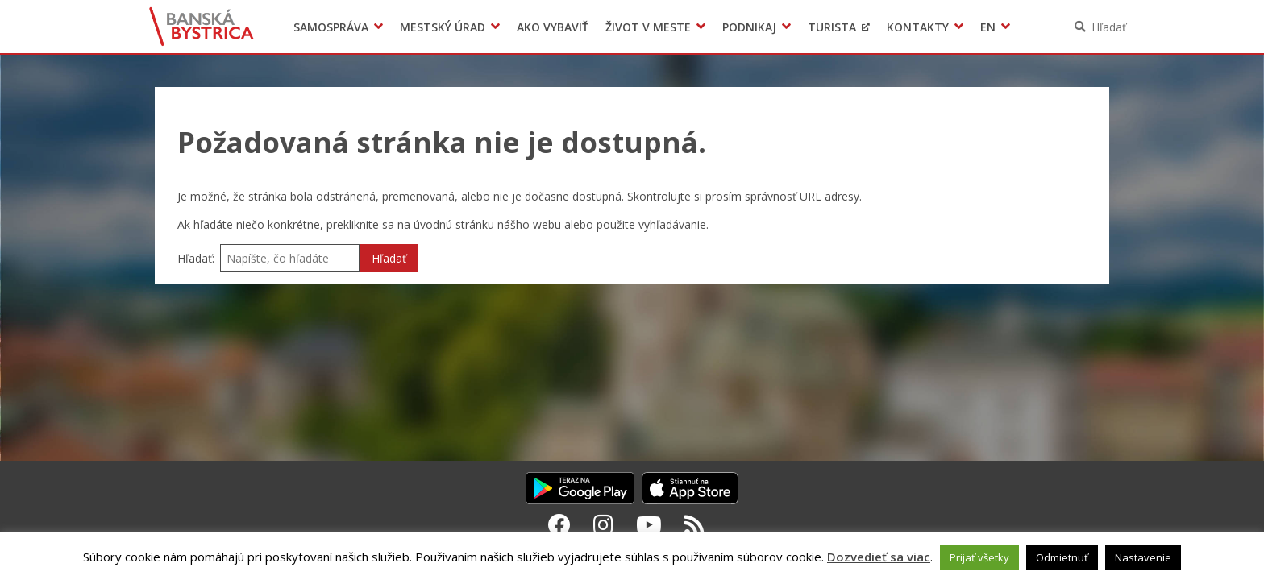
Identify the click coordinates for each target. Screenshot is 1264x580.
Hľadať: (195, 258)
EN (988, 27)
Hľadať (1108, 27)
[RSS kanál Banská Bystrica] (694, 524)
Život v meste (648, 27)
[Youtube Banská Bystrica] (649, 524)
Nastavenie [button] (1143, 557)
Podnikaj (749, 27)
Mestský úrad (442, 27)
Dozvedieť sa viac (878, 557)
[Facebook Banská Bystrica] (559, 524)
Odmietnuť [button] (1062, 557)
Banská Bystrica (202, 27)
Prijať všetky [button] (979, 557)
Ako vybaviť (552, 27)
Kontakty (918, 27)
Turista (832, 27)
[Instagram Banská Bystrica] (603, 524)
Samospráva (330, 27)
